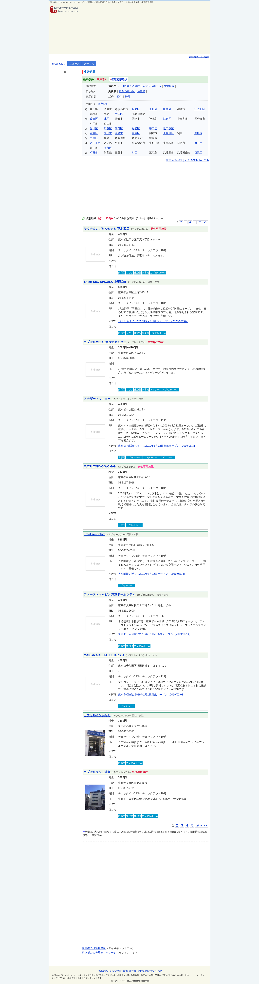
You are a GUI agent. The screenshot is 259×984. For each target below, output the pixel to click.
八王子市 (95, 142)
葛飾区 (94, 118)
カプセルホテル (152, 86)
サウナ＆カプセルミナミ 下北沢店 (106, 228)
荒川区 (153, 109)
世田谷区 (168, 128)
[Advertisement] (145, 29)
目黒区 (198, 152)
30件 (127, 96)
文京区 (108, 147)
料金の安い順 (127, 91)
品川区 (94, 128)
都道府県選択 (118, 79)
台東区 (94, 133)
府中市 (198, 142)
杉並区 (136, 128)
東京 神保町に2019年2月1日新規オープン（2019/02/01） (152, 694)
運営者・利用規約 (138, 970)
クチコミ (89, 63)
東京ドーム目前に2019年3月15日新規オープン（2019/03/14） (155, 634)
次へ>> (202, 222)
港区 (134, 152)
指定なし (103, 103)
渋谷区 (108, 128)
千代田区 (168, 133)
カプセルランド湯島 (97, 772)
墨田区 (153, 128)
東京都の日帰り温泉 (94, 948)
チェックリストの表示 (199, 57)
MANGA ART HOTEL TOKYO (104, 655)
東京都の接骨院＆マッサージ (99, 952)
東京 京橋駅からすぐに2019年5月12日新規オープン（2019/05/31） (158, 445)
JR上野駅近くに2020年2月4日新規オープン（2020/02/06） (153, 321)
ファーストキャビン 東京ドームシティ (109, 594)
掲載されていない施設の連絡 (113, 970)
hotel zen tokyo (94, 534)
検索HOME (58, 63)
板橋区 (167, 109)
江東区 (167, 118)
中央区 (136, 133)
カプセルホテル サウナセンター (105, 342)
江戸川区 (199, 109)
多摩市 (119, 133)
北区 (106, 118)
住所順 (141, 91)
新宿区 (119, 128)
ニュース (74, 63)
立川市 (108, 133)
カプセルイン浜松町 (97, 715)
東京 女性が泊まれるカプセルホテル (187, 160)
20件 (119, 96)
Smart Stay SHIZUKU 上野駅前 (105, 281)
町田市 (94, 152)
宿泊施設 (169, 86)
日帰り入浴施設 (130, 86)
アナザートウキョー (97, 398)
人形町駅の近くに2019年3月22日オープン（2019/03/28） (152, 573)
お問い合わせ (155, 970)
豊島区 (198, 133)
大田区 (119, 114)
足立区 (136, 109)
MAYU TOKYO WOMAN (100, 466)
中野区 (94, 138)
